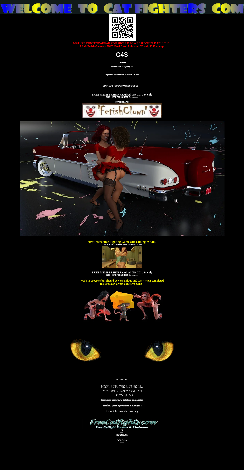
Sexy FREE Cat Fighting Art (122, 67)
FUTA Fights (122, 440)
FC (122, 430)
